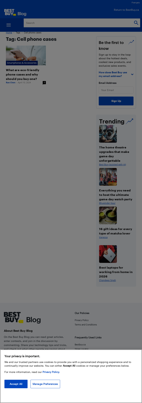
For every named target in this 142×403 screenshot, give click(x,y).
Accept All (16, 383)
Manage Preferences (45, 383)
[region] (71, 376)
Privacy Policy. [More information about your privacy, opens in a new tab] (51, 371)
